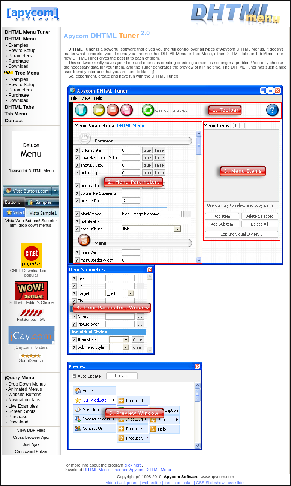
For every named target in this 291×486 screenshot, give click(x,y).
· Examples (15, 45)
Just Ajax (31, 444)
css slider (236, 482)
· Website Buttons (22, 394)
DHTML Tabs (18, 107)
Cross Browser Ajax (31, 437)
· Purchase (15, 416)
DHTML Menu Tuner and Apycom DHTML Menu (127, 469)
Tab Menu (15, 114)
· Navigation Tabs (21, 399)
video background (122, 482)
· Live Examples (20, 406)
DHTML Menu (19, 39)
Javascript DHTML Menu (31, 171)
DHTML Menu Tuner (26, 32)
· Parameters (17, 55)
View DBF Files (31, 430)
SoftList (15, 302)
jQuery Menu (18, 377)
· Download (15, 66)
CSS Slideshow (210, 482)
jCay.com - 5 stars (31, 347)
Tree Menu (21, 73)
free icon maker (178, 482)
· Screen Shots (19, 411)
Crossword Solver (31, 451)
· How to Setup (19, 50)
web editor (151, 482)
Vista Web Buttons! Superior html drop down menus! (31, 222)
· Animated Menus (22, 389)
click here (132, 465)
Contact (13, 120)
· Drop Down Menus (24, 384)
